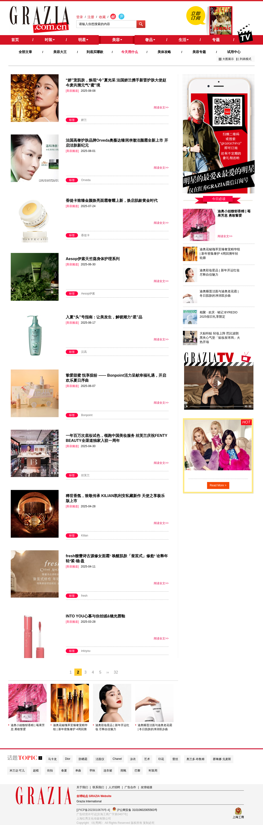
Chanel (117, 759)
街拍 (50, 770)
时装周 (153, 770)
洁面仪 (100, 759)
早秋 (92, 770)
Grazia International (89, 801)
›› (107, 672)
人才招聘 (114, 787)
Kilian (84, 535)
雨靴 (123, 770)
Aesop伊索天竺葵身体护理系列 (93, 259)
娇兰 (84, 120)
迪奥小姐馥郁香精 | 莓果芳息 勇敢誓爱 (28, 727)
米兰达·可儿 (17, 770)
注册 (91, 17)
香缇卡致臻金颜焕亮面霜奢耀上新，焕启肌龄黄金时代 (112, 200)
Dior (67, 759)
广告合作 (130, 787)
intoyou (85, 651)
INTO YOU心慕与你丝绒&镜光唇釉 (95, 616)
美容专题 (199, 52)
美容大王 (60, 52)
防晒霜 (83, 759)
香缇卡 (85, 235)
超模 (36, 770)
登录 (79, 17)
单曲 (78, 770)
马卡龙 (52, 759)
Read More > (218, 485)
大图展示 (228, 59)
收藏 (102, 17)
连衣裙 (108, 770)
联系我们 (98, 787)
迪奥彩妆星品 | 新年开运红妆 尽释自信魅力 (112, 727)
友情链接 (146, 787)
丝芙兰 (85, 475)
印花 (161, 759)
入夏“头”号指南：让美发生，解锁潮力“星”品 (104, 317)
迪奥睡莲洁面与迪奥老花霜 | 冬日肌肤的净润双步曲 (155, 727)
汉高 (84, 352)
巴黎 (137, 770)
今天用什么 (129, 52)
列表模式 (245, 59)
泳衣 (133, 759)
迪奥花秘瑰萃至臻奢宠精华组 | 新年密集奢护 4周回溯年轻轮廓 (70, 727)
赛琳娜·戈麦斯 (222, 759)
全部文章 (25, 52)
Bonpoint (86, 415)
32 (116, 672)
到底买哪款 (95, 52)
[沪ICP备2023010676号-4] (93, 810)
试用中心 (234, 52)
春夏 (64, 770)
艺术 (147, 759)
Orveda (85, 180)
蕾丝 (175, 759)
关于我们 (82, 787)
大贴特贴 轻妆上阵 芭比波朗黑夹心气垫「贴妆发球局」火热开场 (220, 338)
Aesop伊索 (88, 293)
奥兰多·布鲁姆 (195, 759)
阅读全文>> (161, 107)
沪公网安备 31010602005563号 (134, 809)
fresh (84, 595)
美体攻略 (164, 52)
